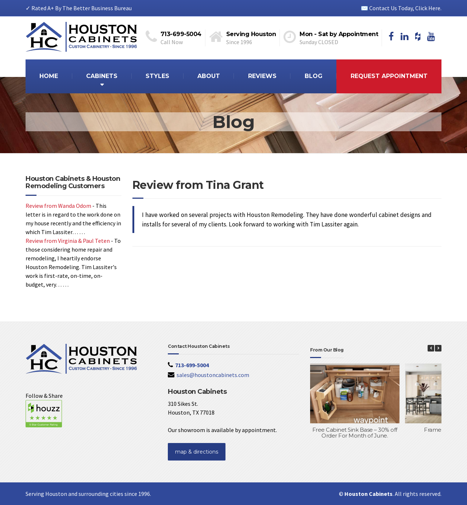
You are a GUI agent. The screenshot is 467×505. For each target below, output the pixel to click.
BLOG (314, 76)
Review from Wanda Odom (58, 205)
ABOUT (208, 76)
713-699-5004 (192, 365)
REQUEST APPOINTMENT (389, 76)
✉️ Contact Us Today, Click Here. (401, 8)
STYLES (157, 76)
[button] (438, 348)
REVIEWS (262, 76)
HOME (48, 76)
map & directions (196, 451)
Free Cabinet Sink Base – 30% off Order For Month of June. (354, 432)
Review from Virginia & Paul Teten (68, 240)
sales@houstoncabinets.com (213, 374)
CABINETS (101, 76)
